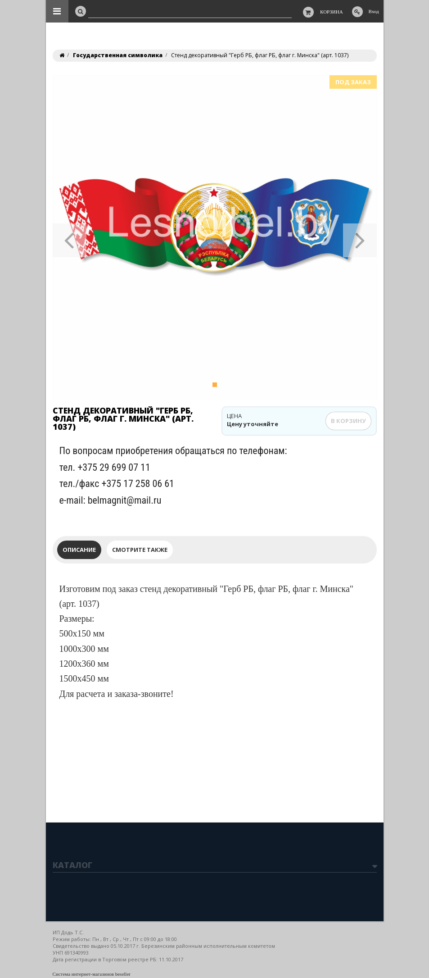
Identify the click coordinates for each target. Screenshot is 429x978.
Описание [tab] (79, 550)
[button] (69, 237)
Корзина (331, 11)
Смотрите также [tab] (139, 550)
